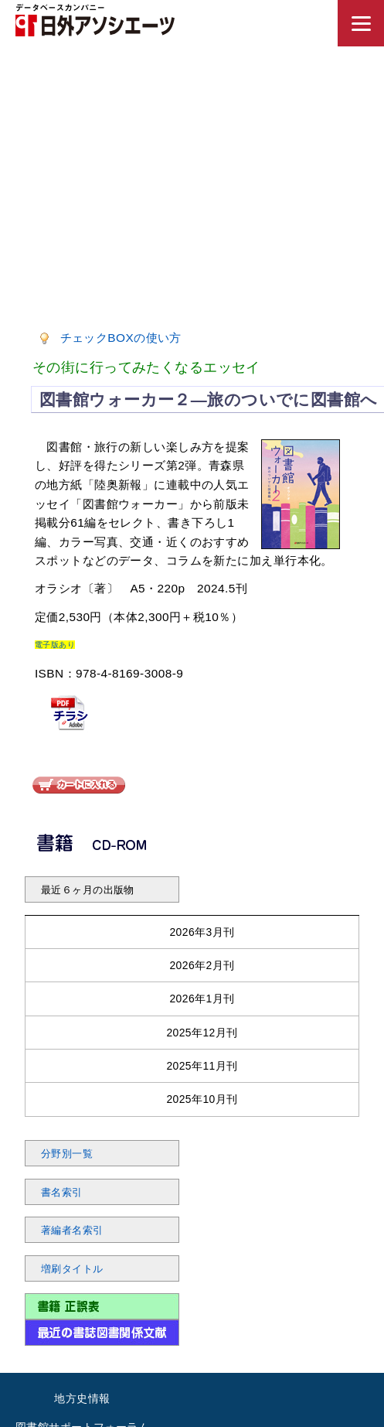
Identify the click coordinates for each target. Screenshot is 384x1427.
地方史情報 (82, 1398)
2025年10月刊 (201, 1099)
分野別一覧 (67, 1154)
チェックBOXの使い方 (121, 337)
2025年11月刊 (201, 1066)
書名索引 (62, 1192)
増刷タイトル (72, 1269)
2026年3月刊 (201, 932)
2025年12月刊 (201, 1032)
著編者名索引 (72, 1230)
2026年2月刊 (201, 965)
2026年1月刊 (201, 998)
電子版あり (55, 644)
